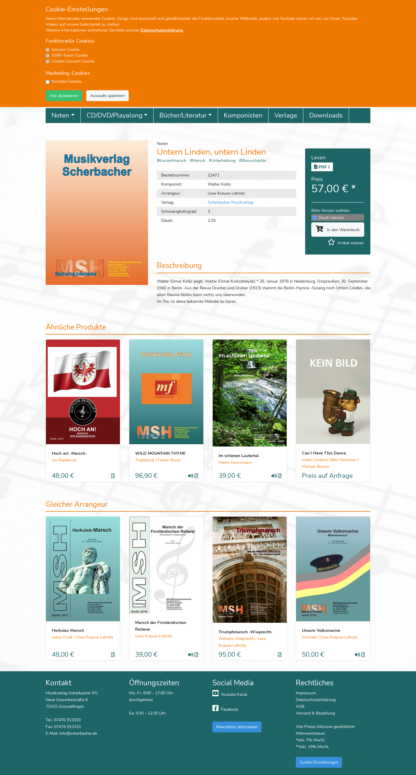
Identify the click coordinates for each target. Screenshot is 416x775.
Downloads (326, 115)
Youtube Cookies (66, 81)
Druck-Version (331, 217)
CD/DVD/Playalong (114, 115)
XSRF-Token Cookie (69, 55)
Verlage (285, 115)
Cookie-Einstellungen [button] (319, 762)
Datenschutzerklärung (161, 30)
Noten (60, 115)
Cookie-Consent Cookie (72, 61)
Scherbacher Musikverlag (230, 202)
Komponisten (243, 115)
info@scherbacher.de (78, 733)
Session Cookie (65, 49)
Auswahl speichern (107, 95)
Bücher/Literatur (183, 115)
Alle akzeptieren (63, 95)
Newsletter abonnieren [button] (237, 727)
